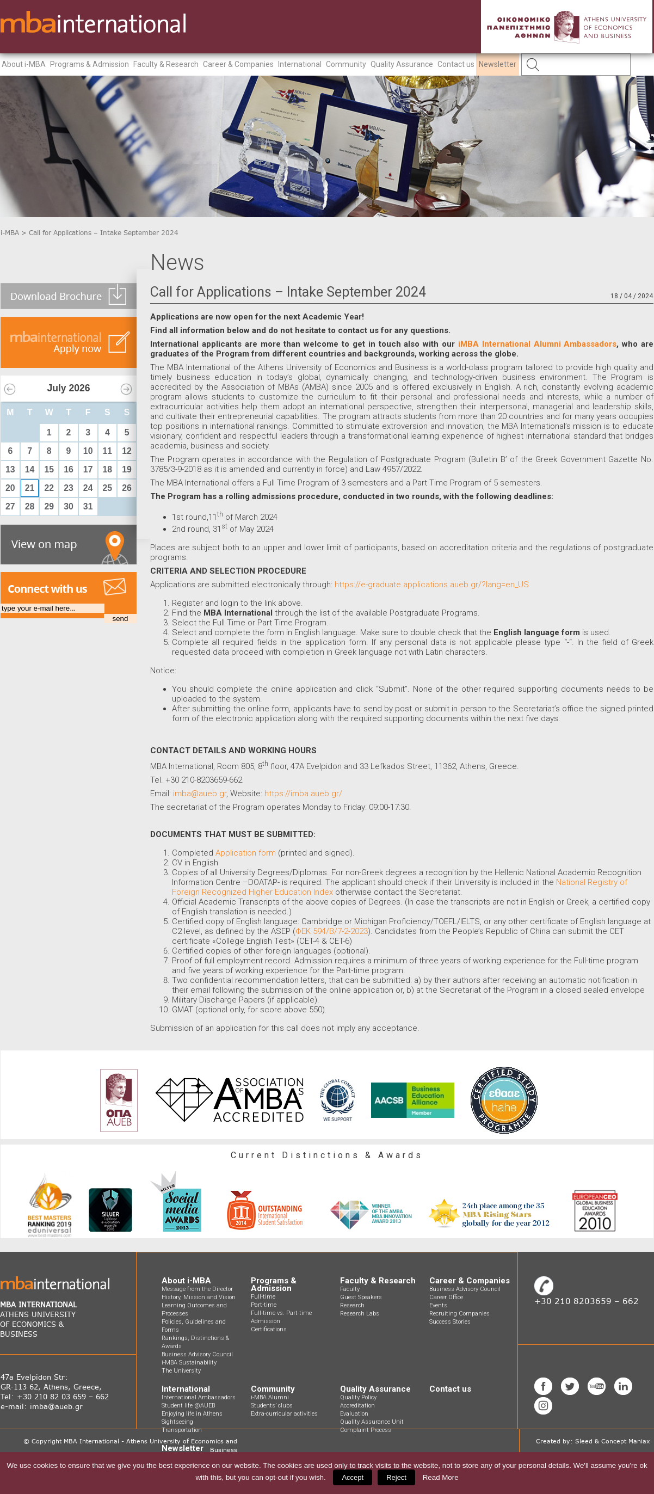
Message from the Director (197, 1289)
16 (68, 469)
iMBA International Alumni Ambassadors (537, 344)
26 (127, 488)
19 (127, 469)
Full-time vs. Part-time (281, 1313)
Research (352, 1305)
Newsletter (497, 64)
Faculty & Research (166, 64)
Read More (441, 1477)
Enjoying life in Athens (192, 1413)
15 (49, 469)
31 (88, 506)
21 (30, 488)
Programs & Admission (89, 64)
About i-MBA (24, 64)
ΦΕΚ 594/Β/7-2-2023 (331, 931)
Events (438, 1305)
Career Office (446, 1297)
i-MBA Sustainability (189, 1362)
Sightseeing (177, 1421)
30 (68, 506)
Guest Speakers (361, 1297)
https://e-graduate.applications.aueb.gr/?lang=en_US (430, 584)
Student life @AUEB (188, 1405)
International (300, 64)
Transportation (182, 1430)
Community (346, 64)
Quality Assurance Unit (372, 1421)
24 (88, 488)
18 (108, 469)
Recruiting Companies (459, 1313)
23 (68, 488)
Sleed (584, 1441)
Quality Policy (358, 1397)
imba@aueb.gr (199, 793)
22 (49, 488)
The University (181, 1370)
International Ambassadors (199, 1397)
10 (88, 451)
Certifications (269, 1329)
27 (10, 506)
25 (108, 488)
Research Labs (359, 1313)
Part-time (263, 1304)
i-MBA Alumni (270, 1397)
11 (108, 451)
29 (49, 506)
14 (30, 469)
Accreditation (357, 1405)
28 (30, 506)
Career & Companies (238, 64)
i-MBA (10, 232)
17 (88, 469)
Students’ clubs (272, 1405)
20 (10, 488)
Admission (265, 1321)
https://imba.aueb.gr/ (303, 793)
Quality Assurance (402, 64)
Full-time (263, 1296)
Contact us (455, 64)
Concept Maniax (625, 1441)
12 (127, 451)
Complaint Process (365, 1430)
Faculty (350, 1289)
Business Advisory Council (197, 1354)
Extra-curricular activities (284, 1413)
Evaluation (354, 1413)
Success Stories (450, 1321)
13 (10, 469)
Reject (396, 1477)
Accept (352, 1477)
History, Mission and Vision (199, 1297)
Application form (245, 853)
